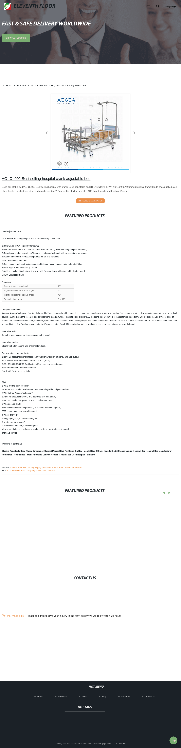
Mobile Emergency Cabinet (39, 451)
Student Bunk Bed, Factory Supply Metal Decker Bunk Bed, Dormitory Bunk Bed (46, 467)
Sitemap (122, 743)
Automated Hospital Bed (13, 455)
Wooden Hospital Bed (61, 455)
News (87, 696)
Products (21, 85)
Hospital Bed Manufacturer (158, 451)
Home (9, 85)
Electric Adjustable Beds (13, 451)
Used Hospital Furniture (83, 455)
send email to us (90, 200)
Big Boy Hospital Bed (85, 451)
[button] (148, 6)
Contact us (153, 696)
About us (128, 696)
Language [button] (170, 6)
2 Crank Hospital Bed (106, 451)
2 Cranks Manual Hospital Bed (130, 451)
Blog (107, 696)
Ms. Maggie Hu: (13, 628)
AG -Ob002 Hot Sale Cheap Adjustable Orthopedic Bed (31, 470)
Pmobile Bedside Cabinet (38, 455)
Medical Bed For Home (63, 451)
